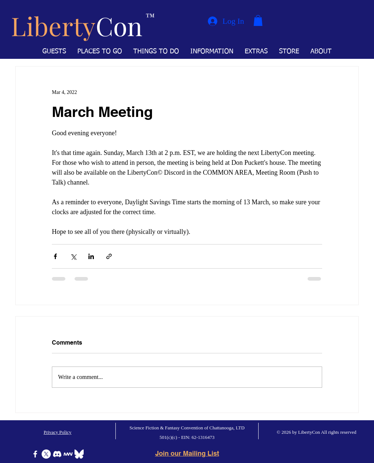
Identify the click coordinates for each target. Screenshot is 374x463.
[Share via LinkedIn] (91, 256)
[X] (46, 454)
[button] (258, 20)
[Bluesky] (79, 454)
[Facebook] (35, 454)
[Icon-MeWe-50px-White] (68, 454)
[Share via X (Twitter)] (73, 256)
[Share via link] (109, 256)
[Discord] (57, 454)
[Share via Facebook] (55, 256)
